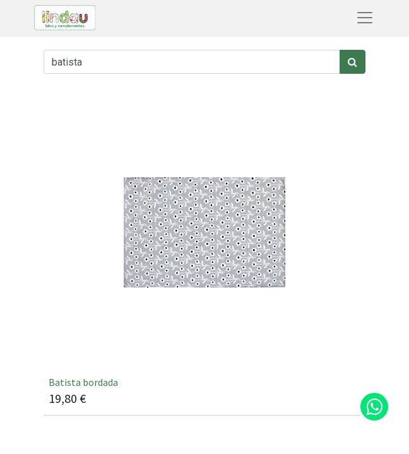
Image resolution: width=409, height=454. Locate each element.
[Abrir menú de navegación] (365, 17)
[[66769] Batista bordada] (204, 254)
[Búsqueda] (352, 62)
